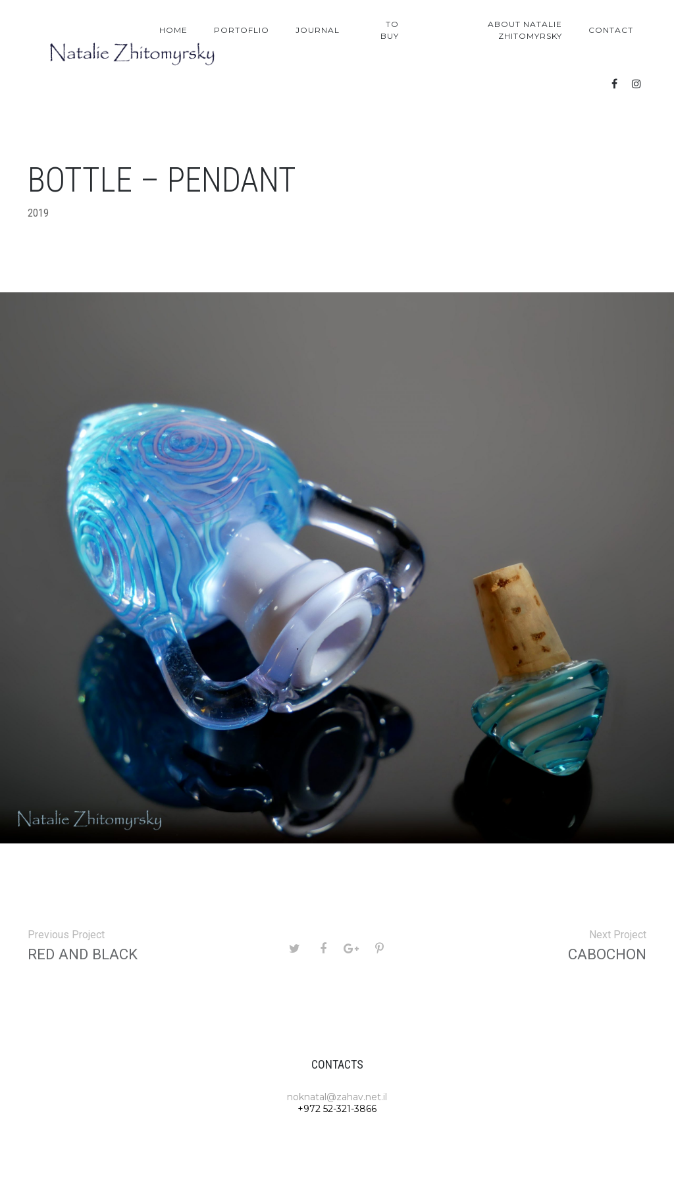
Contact (610, 30)
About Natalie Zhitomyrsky (525, 30)
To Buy (389, 30)
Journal (318, 30)
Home (173, 30)
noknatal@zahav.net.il (337, 1097)
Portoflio (241, 30)
